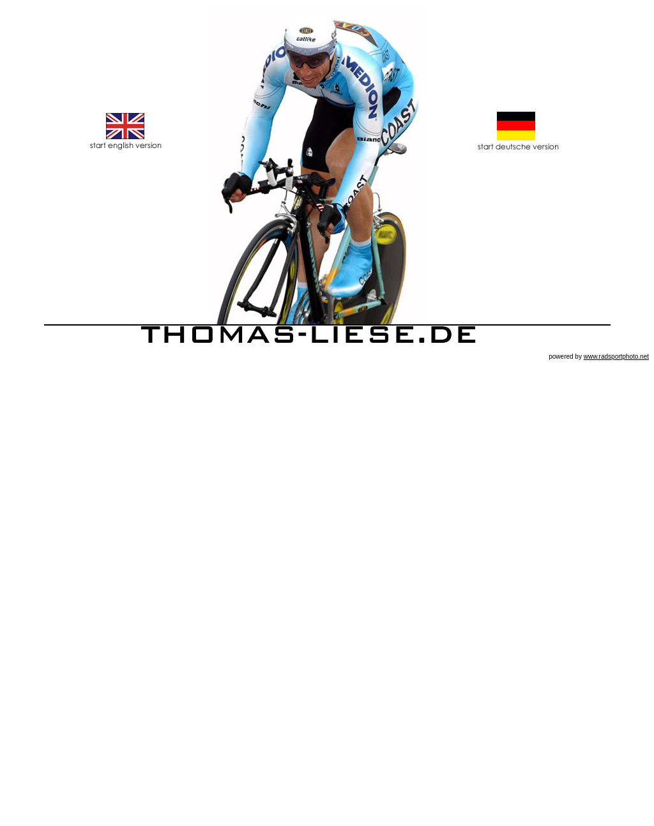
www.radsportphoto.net (616, 356)
